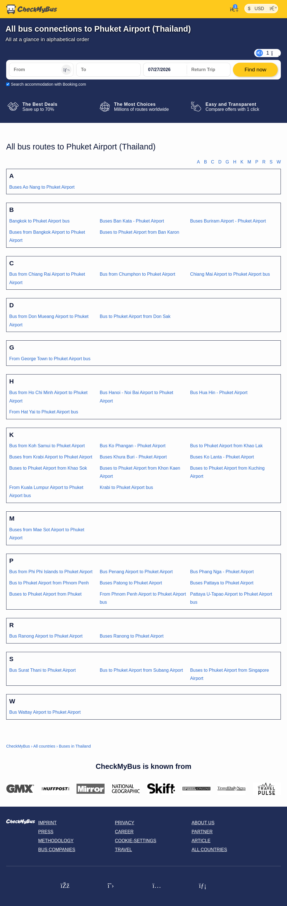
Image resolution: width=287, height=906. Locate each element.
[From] (41, 69)
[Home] (31, 9)
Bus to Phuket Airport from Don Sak (135, 316)
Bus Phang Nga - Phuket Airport (222, 571)
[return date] (208, 69)
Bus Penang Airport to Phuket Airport (136, 571)
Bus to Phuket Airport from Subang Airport (141, 670)
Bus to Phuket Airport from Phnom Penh (49, 582)
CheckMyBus (18, 746)
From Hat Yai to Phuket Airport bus (43, 411)
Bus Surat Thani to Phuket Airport (42, 670)
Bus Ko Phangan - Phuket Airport (133, 445)
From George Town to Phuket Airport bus (50, 358)
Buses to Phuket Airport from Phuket (45, 594)
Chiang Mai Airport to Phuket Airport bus (230, 274)
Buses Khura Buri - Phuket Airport (133, 457)
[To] (108, 69)
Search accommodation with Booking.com (48, 84)
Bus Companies (56, 849)
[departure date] (165, 69)
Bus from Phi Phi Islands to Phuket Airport (50, 571)
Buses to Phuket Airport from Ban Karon (139, 232)
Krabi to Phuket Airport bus (126, 487)
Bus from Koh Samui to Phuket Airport (47, 445)
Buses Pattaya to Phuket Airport (221, 582)
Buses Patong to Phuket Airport (131, 582)
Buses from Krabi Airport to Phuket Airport (50, 457)
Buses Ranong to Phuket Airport (132, 636)
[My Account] (232, 9)
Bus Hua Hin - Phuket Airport (218, 392)
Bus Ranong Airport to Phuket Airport (45, 636)
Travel (123, 849)
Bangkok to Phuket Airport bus (39, 221)
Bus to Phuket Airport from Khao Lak (226, 445)
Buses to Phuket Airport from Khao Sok (48, 468)
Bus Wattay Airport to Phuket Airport (45, 712)
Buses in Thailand (75, 746)
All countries (44, 746)
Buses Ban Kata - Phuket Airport (132, 221)
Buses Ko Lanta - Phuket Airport (222, 457)
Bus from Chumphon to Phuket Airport (137, 274)
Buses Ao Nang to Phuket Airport (42, 187)
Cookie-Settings (135, 840)
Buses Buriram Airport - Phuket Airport (228, 221)
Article (201, 840)
